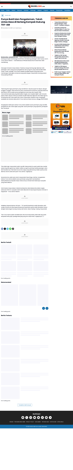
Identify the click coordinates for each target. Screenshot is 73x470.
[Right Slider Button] (47, 308)
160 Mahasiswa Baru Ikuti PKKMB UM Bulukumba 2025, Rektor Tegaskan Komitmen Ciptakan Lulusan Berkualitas (62, 62)
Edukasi (40, 10)
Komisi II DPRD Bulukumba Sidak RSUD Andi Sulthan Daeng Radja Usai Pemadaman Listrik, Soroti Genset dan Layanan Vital (62, 46)
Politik (8, 10)
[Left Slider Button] (43, 308)
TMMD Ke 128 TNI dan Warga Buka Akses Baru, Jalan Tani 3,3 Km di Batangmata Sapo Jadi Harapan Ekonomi (62, 57)
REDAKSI (11, 422)
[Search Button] (71, 6)
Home (2, 10)
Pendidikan (67, 10)
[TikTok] (42, 417)
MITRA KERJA (60, 422)
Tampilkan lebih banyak (25, 405)
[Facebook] (2, 229)
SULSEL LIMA (32, 426)
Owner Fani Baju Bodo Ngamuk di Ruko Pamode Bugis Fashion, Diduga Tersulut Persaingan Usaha (62, 40)
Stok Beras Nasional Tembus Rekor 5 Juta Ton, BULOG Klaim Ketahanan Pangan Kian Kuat (62, 29)
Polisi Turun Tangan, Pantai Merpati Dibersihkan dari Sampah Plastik (62, 73)
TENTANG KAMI (45, 422)
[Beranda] (2, 15)
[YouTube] (34, 417)
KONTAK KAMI (53, 422)
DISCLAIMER (38, 422)
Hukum (13, 10)
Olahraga (32, 10)
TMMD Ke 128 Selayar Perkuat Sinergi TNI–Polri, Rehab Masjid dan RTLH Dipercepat (62, 68)
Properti (46, 10)
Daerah (52, 10)
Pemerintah (59, 10)
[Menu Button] (1, 6)
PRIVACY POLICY (30, 422)
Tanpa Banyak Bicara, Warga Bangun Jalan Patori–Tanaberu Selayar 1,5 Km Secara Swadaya (62, 23)
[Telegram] (7, 229)
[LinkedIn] (46, 417)
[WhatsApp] (10, 229)
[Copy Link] (13, 229)
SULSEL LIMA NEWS (42, 426)
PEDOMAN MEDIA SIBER (19, 422)
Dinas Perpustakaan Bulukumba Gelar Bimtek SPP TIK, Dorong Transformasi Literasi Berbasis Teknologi (62, 51)
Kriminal (26, 10)
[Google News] (38, 417)
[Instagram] (30, 417)
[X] (5, 229)
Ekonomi (19, 10)
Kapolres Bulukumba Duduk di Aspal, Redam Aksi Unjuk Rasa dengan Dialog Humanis (63, 35)
